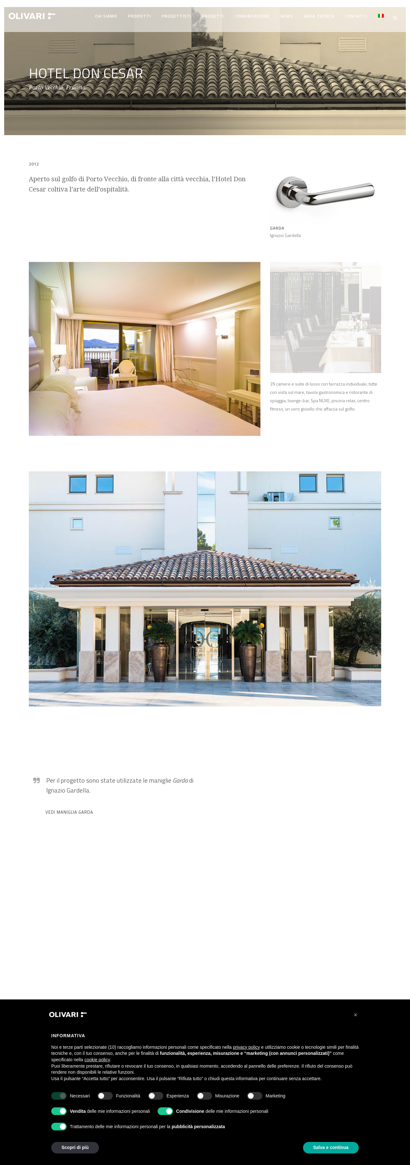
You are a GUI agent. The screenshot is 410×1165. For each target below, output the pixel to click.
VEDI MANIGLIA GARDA (69, 809)
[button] (355, 1015)
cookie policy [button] (97, 1059)
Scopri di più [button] (75, 1147)
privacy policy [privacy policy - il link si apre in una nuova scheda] (246, 1047)
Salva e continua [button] (330, 1147)
